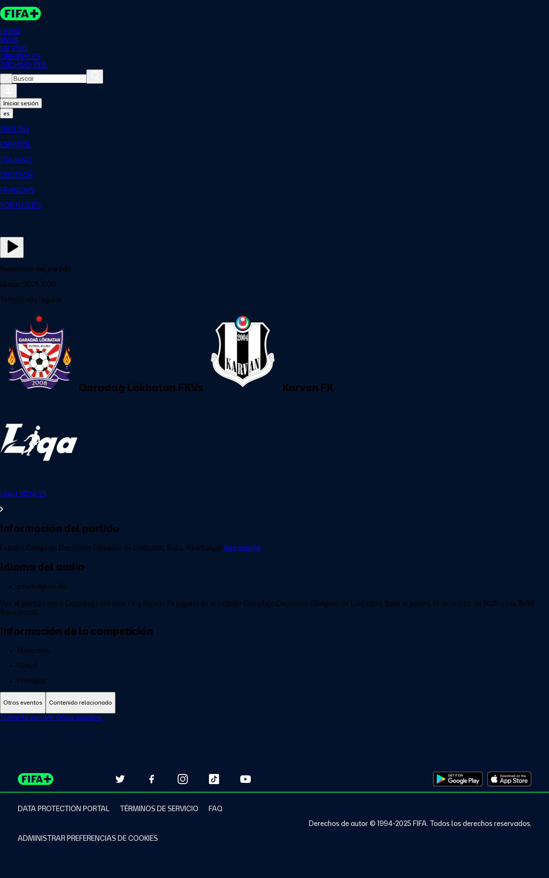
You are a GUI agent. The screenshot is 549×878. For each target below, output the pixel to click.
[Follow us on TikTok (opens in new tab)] (214, 779)
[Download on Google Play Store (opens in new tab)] (458, 779)
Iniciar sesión (20, 103)
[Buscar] (94, 76)
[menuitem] (274, 129)
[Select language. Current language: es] (6, 113)
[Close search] (6, 79)
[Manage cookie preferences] (88, 838)
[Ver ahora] (12, 247)
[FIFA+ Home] (20, 13)
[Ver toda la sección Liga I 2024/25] (274, 501)
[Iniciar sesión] (8, 91)
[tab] (23, 702)
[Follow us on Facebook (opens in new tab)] (151, 779)
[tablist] (274, 702)
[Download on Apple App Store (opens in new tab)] (509, 779)
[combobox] (49, 78)
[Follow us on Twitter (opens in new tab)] (120, 779)
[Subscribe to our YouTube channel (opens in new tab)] (245, 779)
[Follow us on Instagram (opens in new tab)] (182, 779)
